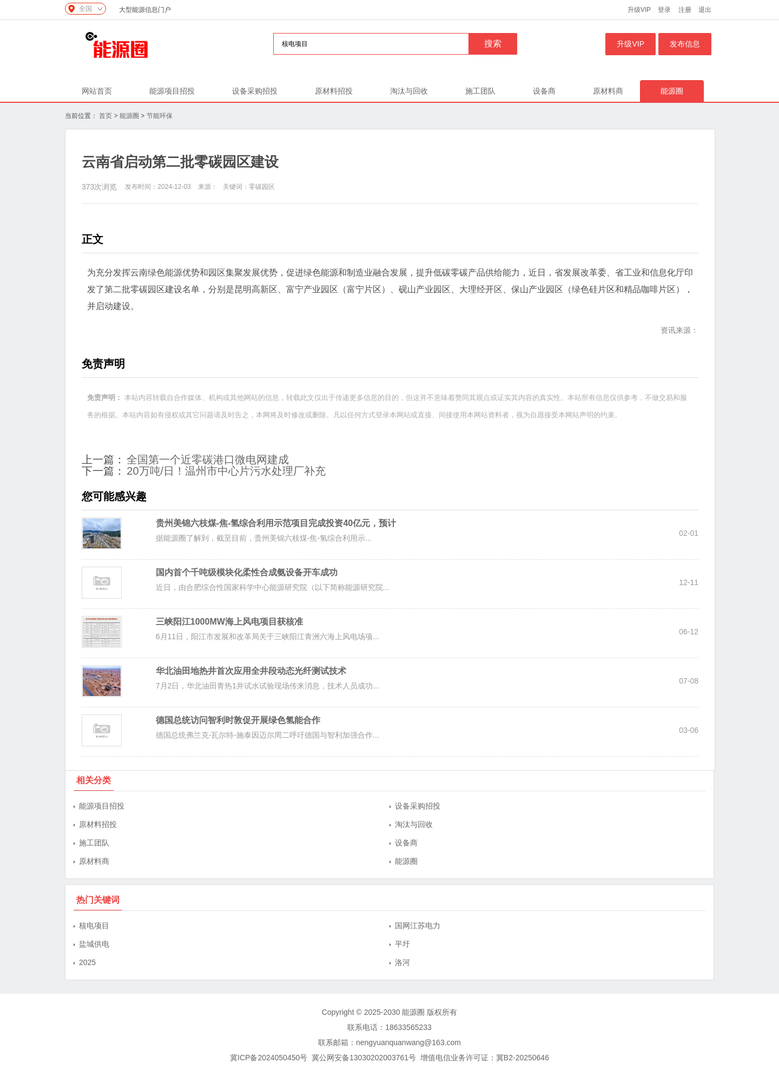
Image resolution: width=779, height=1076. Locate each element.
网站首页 (97, 91)
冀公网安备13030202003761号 (364, 1057)
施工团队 (480, 91)
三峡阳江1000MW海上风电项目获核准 (229, 621)
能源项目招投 (172, 91)
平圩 (402, 944)
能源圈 (672, 91)
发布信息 (685, 44)
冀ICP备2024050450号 (268, 1057)
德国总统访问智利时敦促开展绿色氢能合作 (238, 720)
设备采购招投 (255, 91)
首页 (105, 116)
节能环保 (160, 116)
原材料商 (608, 91)
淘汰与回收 (409, 91)
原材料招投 (334, 91)
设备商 (544, 91)
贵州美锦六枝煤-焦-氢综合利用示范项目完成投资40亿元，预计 (276, 523)
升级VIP (639, 10)
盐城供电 (94, 944)
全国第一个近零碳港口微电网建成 (208, 459)
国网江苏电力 (417, 925)
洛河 (402, 962)
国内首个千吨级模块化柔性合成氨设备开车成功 (247, 572)
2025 (87, 962)
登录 (664, 10)
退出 (704, 10)
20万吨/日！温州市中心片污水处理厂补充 (226, 471)
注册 (684, 10)
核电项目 (94, 925)
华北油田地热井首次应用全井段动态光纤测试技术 (251, 670)
